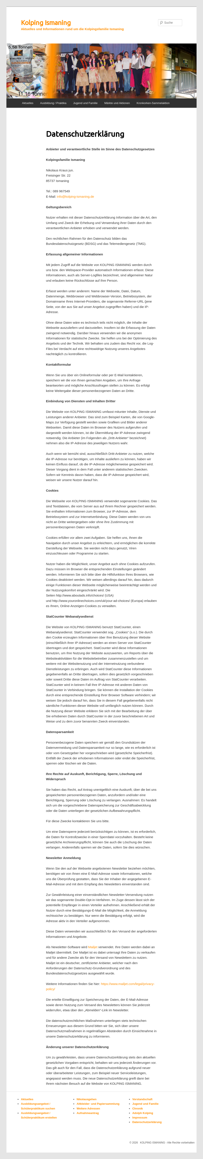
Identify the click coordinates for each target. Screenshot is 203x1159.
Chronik (137, 1108)
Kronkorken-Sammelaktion (153, 103)
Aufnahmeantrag (88, 1113)
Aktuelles (27, 103)
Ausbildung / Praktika (53, 103)
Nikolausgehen (86, 1099)
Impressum (139, 1117)
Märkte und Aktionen (117, 103)
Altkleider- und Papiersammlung (98, 1103)
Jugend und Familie (85, 103)
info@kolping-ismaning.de (76, 196)
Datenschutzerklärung (147, 1122)
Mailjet (92, 947)
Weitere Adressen (88, 1108)
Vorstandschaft (142, 1099)
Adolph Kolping (142, 1113)
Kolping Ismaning (46, 22)
